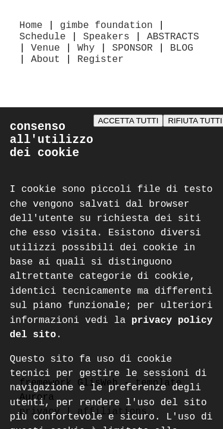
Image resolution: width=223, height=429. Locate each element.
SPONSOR (132, 52)
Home (31, 26)
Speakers (106, 39)
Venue (45, 52)
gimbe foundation (106, 26)
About (45, 65)
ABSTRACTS (173, 39)
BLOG (181, 52)
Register (100, 65)
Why (86, 52)
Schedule (43, 39)
